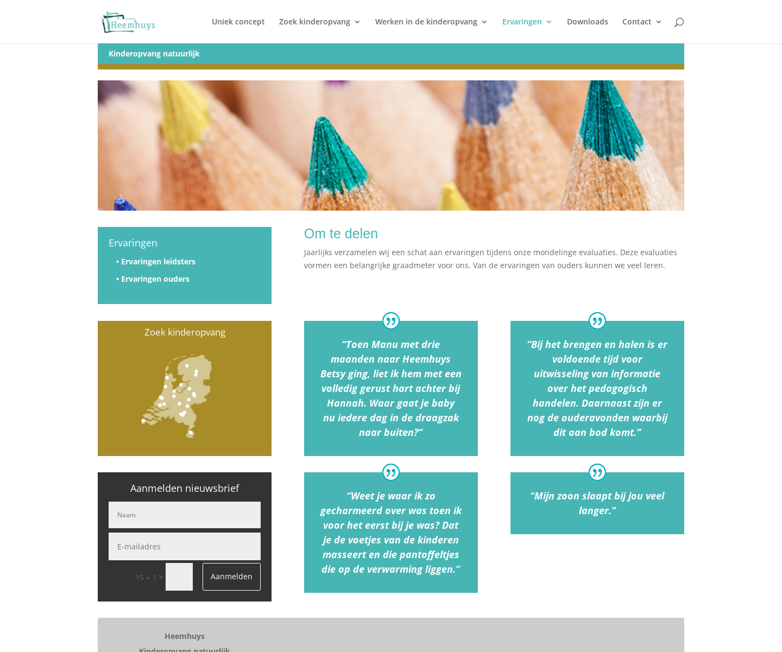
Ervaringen (522, 22)
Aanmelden (232, 576)
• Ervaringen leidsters (155, 261)
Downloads (587, 22)
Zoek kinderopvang (314, 22)
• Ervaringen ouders (153, 279)
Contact (637, 22)
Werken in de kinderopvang (426, 22)
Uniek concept (238, 22)
